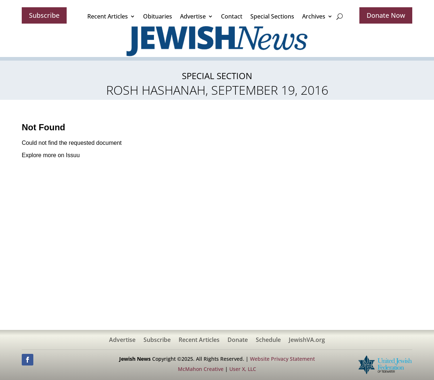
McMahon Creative (201, 368)
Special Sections (272, 16)
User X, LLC (242, 368)
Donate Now (386, 15)
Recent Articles (107, 16)
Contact (231, 16)
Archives (313, 16)
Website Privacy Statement (282, 358)
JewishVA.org (307, 340)
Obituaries (157, 16)
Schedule (268, 340)
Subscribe (44, 15)
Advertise (193, 16)
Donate (238, 340)
